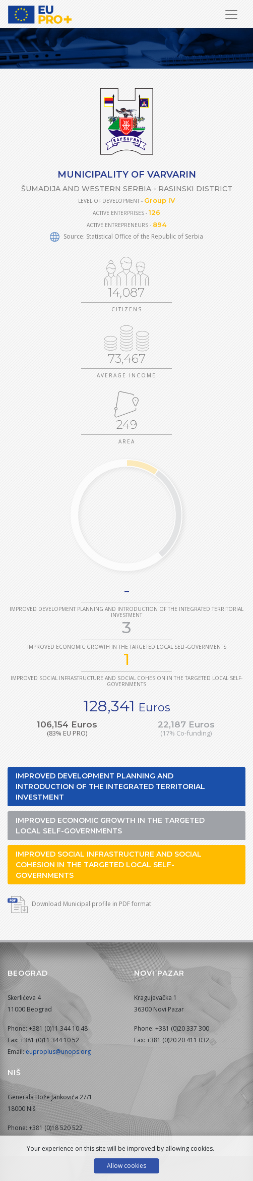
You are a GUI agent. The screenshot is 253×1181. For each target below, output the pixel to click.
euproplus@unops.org (58, 1051)
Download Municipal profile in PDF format (79, 903)
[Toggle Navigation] (231, 14)
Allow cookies (126, 1165)
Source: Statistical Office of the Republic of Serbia (126, 236)
